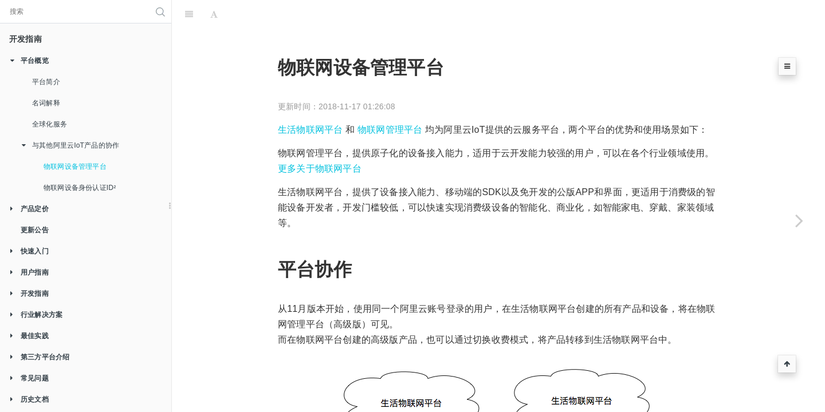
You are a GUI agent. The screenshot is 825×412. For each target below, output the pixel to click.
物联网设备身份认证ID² (80, 188)
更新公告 (35, 230)
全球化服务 (49, 124)
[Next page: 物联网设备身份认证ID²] (799, 220)
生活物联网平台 (310, 80)
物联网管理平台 (390, 80)
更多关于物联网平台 (320, 119)
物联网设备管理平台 (75, 167)
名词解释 (46, 103)
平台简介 (46, 82)
